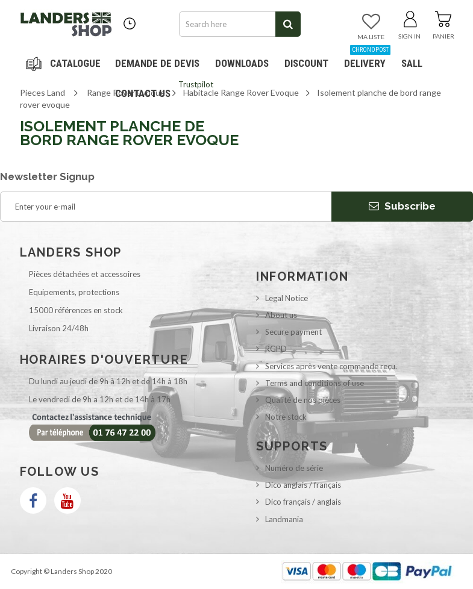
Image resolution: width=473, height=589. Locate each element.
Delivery (367, 58)
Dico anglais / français (303, 485)
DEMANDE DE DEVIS (157, 63)
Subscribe (402, 206)
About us (281, 315)
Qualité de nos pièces (302, 400)
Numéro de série (294, 468)
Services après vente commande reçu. (331, 366)
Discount (308, 58)
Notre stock (286, 417)
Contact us (143, 93)
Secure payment (293, 332)
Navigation (65, 63)
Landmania (284, 519)
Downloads (242, 63)
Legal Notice (286, 298)
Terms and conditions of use (314, 383)
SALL (411, 63)
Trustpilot (195, 84)
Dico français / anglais (303, 501)
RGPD (276, 349)
